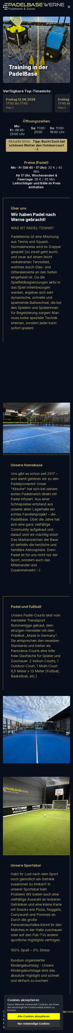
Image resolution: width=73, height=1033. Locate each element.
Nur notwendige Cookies (33, 1023)
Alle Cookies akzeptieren (34, 1016)
